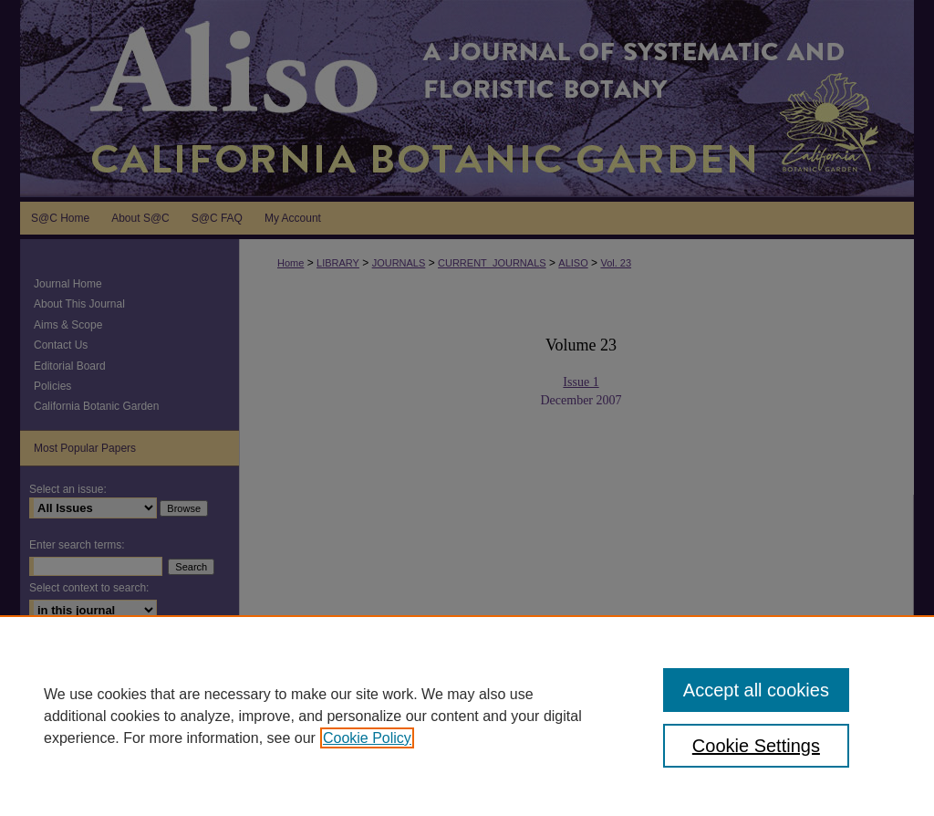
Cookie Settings (756, 746)
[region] (467, 715)
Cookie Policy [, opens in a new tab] (367, 738)
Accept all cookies (756, 690)
